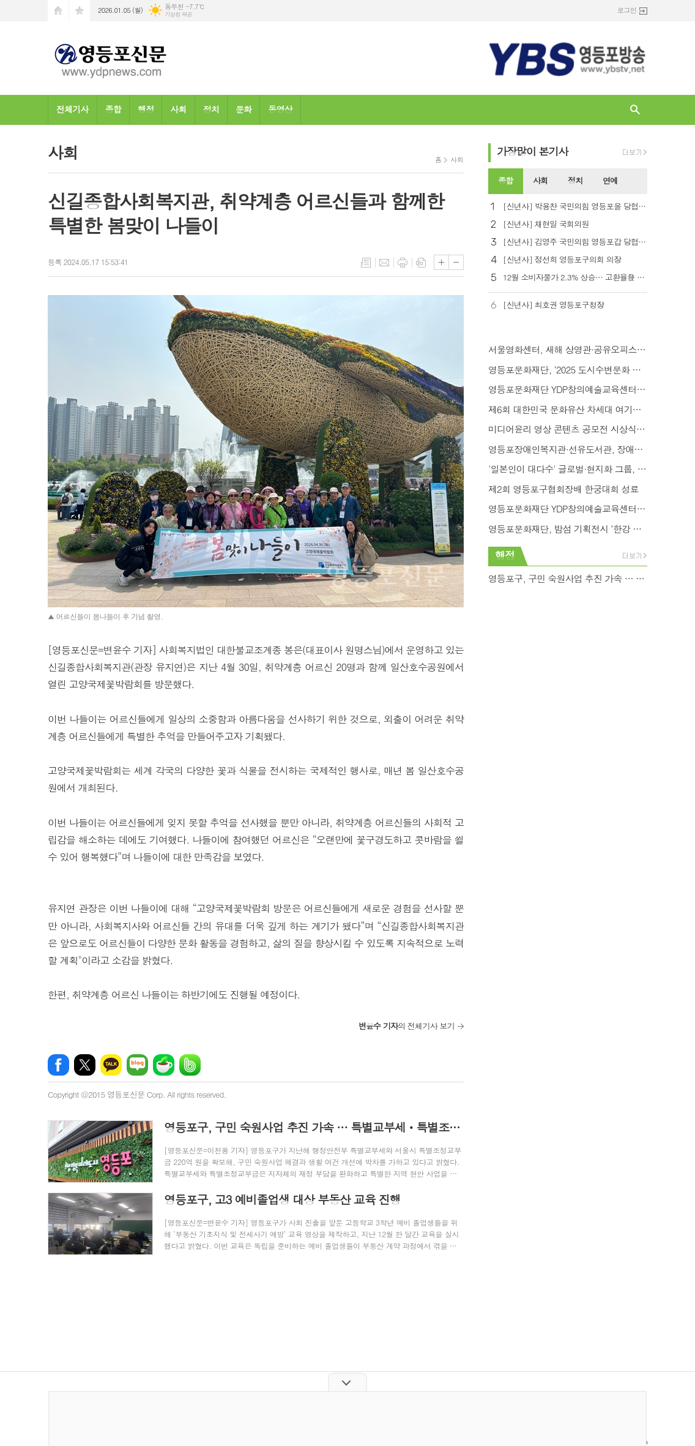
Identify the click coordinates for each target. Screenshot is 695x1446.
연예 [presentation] (610, 180)
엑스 (84, 1065)
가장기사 (532, 151)
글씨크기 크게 (441, 262)
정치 (211, 109)
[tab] (505, 181)
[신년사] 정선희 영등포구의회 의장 (562, 260)
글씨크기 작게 (456, 262)
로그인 (626, 10)
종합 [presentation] (505, 180)
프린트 (402, 263)
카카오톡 (111, 1065)
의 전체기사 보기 (407, 1026)
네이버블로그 (137, 1065)
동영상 (280, 109)
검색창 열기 (635, 110)
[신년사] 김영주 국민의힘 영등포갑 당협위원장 (575, 242)
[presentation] (637, 181)
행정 (146, 109)
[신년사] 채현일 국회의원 (546, 224)
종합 (113, 109)
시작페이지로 (58, 10)
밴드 (190, 1065)
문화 (243, 109)
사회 (178, 109)
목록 (366, 263)
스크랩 (421, 263)
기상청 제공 (178, 14)
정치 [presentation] (575, 180)
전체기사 (72, 109)
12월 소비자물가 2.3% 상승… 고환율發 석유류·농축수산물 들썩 (575, 277)
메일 (384, 263)
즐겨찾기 (79, 10)
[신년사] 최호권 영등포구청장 (553, 305)
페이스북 (58, 1065)
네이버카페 (163, 1065)
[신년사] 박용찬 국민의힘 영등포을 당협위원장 (575, 206)
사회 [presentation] (540, 180)
